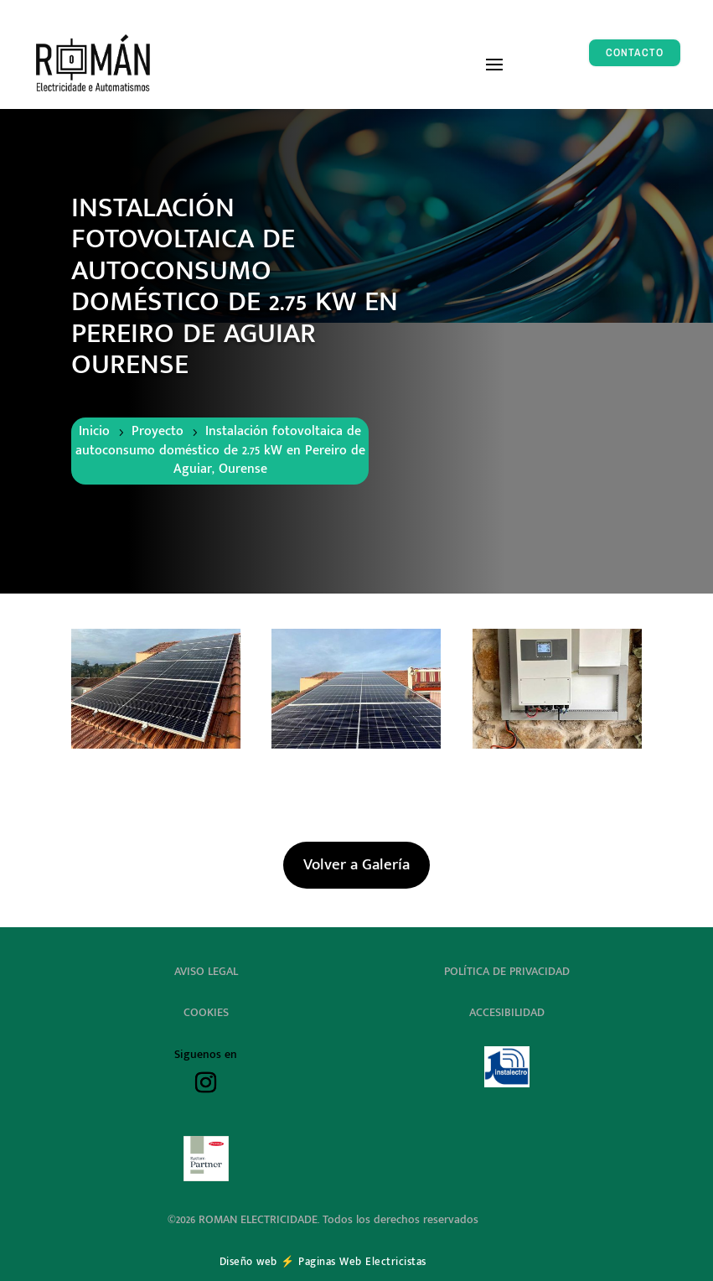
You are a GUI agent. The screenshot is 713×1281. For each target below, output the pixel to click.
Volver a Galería (356, 865)
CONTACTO (635, 52)
